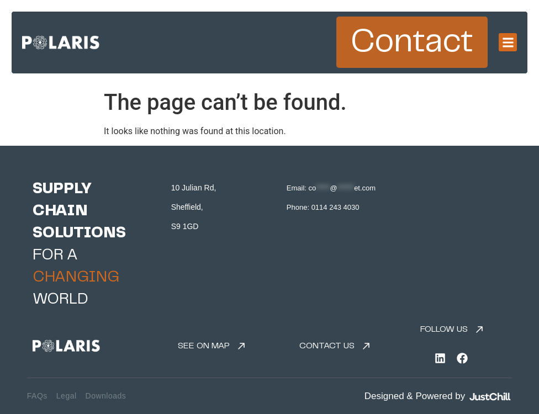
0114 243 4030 (335, 207)
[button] (508, 42)
